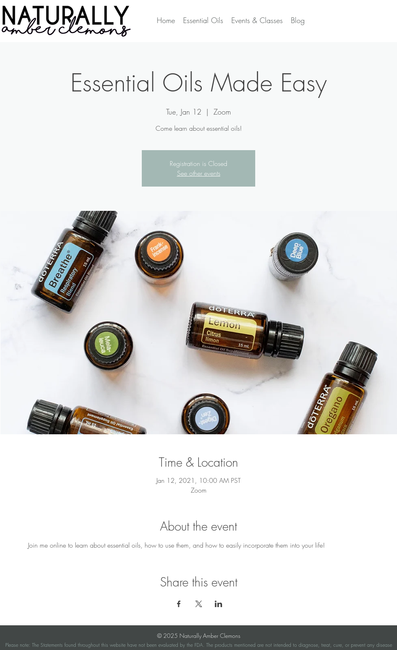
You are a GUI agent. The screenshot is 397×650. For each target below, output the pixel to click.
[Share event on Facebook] (179, 604)
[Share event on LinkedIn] (218, 604)
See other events (198, 173)
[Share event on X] (199, 604)
